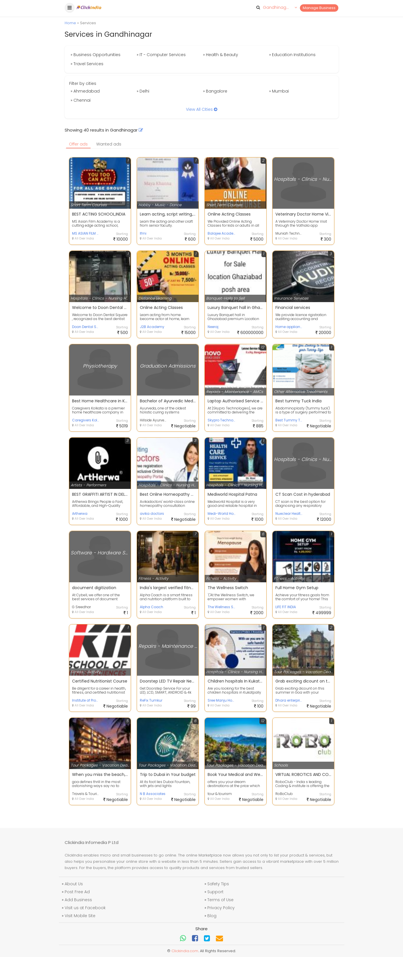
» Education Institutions (292, 55)
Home (70, 23)
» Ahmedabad (85, 91)
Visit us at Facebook (85, 908)
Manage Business (319, 8)
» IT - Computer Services (161, 55)
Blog (211, 916)
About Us (74, 884)
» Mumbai (279, 91)
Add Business (78, 900)
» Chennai (81, 100)
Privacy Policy (221, 908)
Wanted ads (108, 144)
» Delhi (143, 91)
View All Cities (201, 109)
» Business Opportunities (95, 55)
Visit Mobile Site (80, 916)
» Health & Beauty (220, 55)
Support (215, 892)
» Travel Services (87, 64)
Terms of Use (220, 900)
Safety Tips (218, 884)
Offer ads (78, 144)
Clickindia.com (184, 951)
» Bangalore (215, 91)
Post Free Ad (77, 892)
